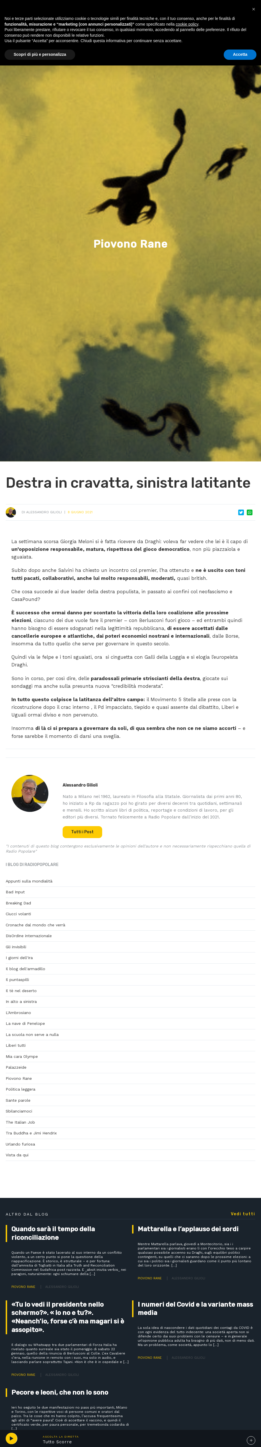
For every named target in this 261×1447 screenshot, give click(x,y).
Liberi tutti (16, 1045)
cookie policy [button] (187, 24)
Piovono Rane (19, 1078)
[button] (253, 9)
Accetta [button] (240, 54)
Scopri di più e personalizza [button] (40, 54)
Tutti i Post (82, 832)
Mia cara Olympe (22, 1056)
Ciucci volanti (18, 914)
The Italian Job (20, 1122)
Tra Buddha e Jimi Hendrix (31, 1133)
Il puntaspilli (17, 979)
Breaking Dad (18, 903)
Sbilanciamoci (19, 1111)
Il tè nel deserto (21, 990)
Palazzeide (16, 1067)
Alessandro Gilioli (44, 512)
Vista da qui (17, 1155)
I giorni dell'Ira (19, 957)
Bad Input (15, 892)
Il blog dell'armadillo (25, 968)
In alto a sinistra (21, 1001)
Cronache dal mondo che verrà (35, 925)
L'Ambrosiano (18, 1012)
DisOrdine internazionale (29, 935)
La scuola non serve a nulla (32, 1034)
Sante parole (18, 1100)
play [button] (11, 1438)
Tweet (241, 512)
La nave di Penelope (25, 1023)
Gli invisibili (16, 947)
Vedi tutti (243, 1214)
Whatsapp (249, 512)
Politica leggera (20, 1089)
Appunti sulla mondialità (29, 881)
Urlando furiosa (20, 1144)
